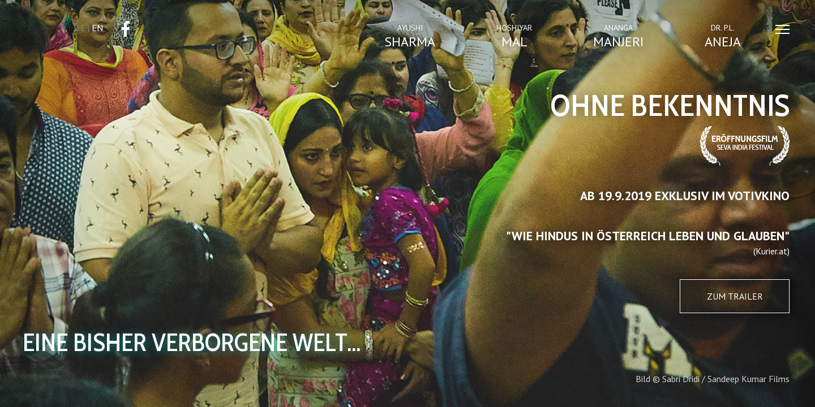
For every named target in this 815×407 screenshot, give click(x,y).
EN (97, 27)
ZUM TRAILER (735, 296)
